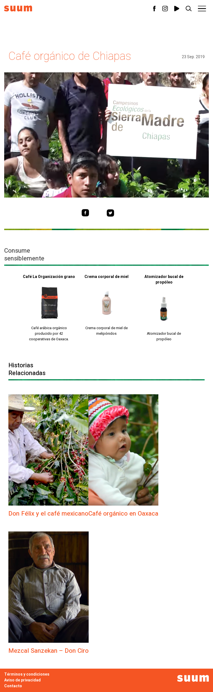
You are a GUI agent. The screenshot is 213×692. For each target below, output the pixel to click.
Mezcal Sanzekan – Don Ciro (48, 651)
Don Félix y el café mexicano (48, 514)
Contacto (13, 686)
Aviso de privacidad (22, 680)
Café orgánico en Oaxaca (123, 514)
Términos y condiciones (26, 674)
